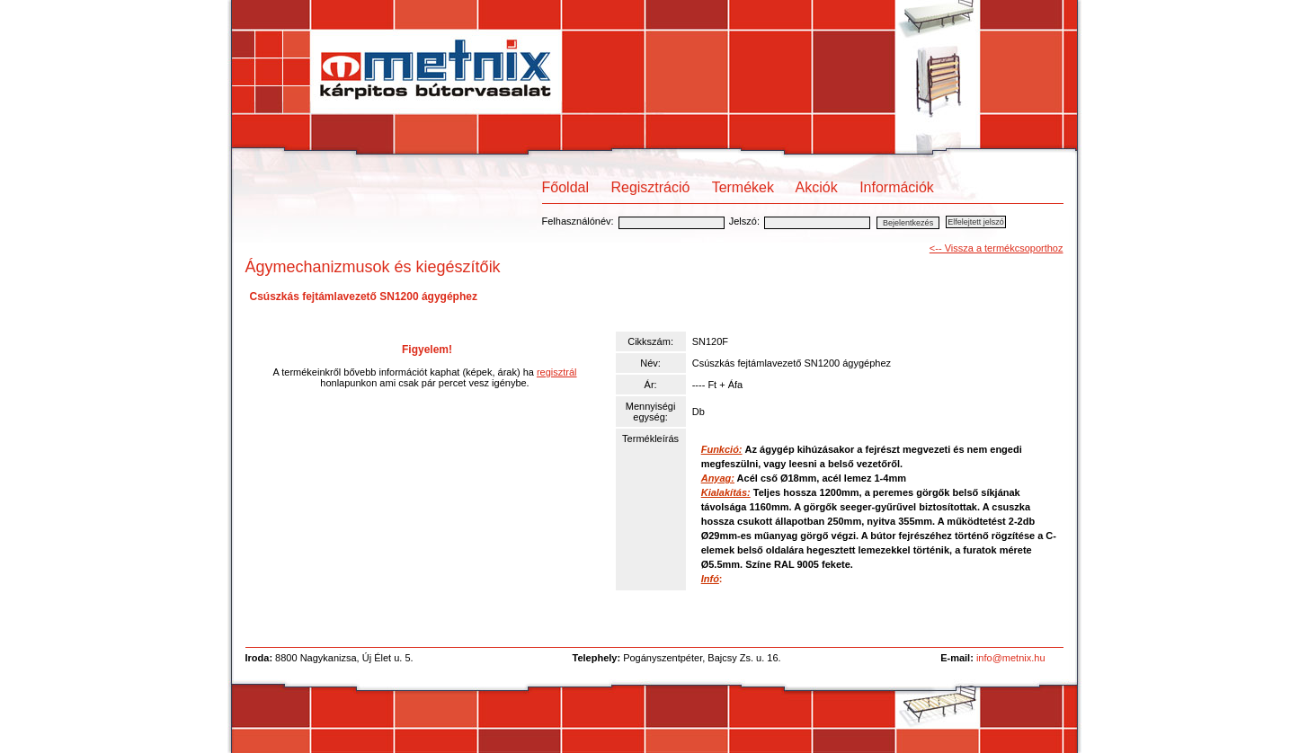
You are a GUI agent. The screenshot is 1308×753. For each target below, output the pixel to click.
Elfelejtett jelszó (976, 221)
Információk (896, 187)
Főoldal (565, 187)
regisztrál (557, 372)
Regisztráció (650, 187)
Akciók (817, 187)
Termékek (743, 187)
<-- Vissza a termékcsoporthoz (996, 248)
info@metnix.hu (1011, 657)
